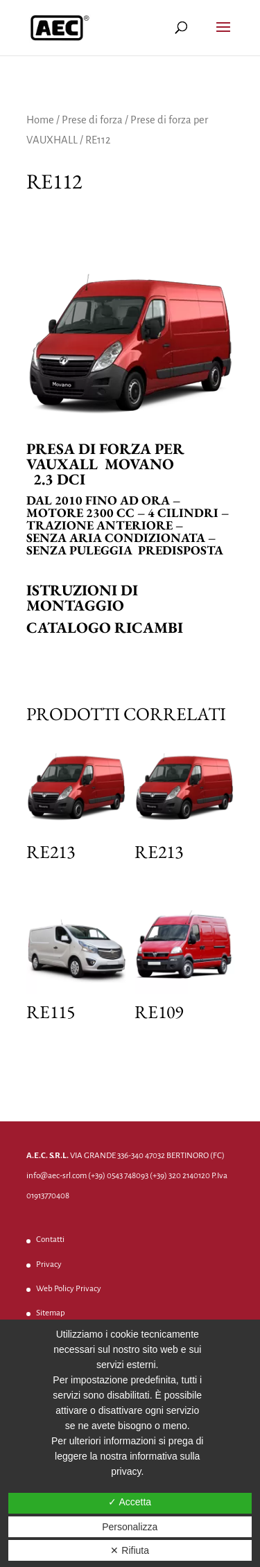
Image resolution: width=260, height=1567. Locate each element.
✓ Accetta (129, 1501)
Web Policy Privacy (68, 1288)
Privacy (49, 1264)
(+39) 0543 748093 (118, 1175)
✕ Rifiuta (129, 1550)
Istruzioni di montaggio (82, 597)
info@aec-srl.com (56, 1175)
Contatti (50, 1239)
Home (40, 119)
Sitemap (50, 1312)
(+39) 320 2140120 (180, 1175)
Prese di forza (92, 119)
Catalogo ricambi (104, 628)
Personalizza (129, 1526)
